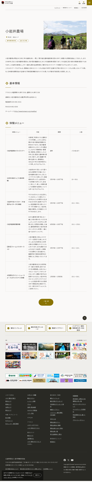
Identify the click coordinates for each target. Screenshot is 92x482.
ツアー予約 (30, 412)
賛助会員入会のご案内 (56, 427)
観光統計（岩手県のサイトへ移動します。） (32, 470)
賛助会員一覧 (54, 430)
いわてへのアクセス (32, 423)
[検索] (79, 2)
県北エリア (8, 409)
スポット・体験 (31, 393)
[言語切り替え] (83, 2)
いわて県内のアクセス (33, 426)
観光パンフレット (54, 397)
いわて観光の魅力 (10, 397)
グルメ (29, 403)
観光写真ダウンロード (56, 400)
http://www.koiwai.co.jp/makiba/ (26, 111)
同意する (37, 475)
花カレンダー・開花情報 (12, 422)
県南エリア (8, 403)
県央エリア (8, 400)
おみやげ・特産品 (32, 409)
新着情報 (75, 394)
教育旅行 (76, 7)
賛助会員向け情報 (55, 424)
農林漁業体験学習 (11, 40)
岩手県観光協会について (12, 470)
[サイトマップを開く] (89, 2)
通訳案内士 (30, 437)
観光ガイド (30, 434)
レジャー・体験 (31, 400)
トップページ (57, 7)
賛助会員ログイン (55, 421)
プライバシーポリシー (79, 418)
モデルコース (9, 419)
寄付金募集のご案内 (56, 433)
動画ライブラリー (55, 408)
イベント (30, 416)
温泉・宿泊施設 (31, 406)
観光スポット (30, 397)
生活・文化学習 (23, 40)
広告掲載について (82, 339)
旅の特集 (8, 416)
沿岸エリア (8, 406)
